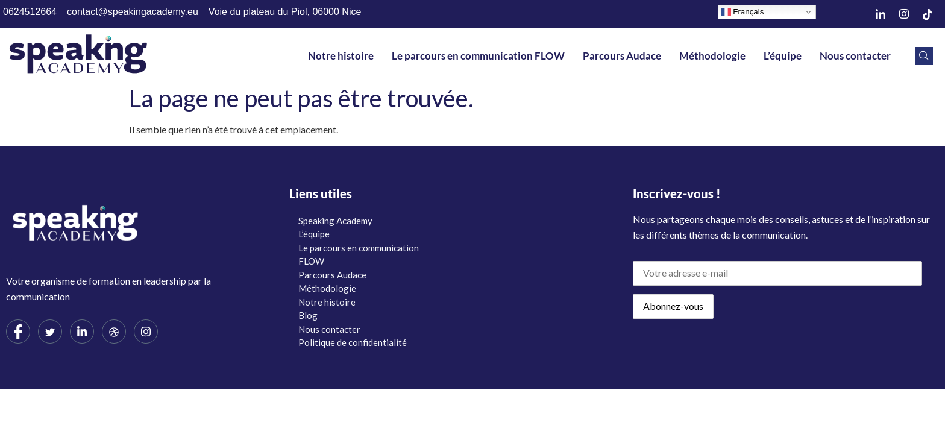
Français (742, 12)
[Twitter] (50, 331)
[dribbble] (114, 331)
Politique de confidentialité (352, 342)
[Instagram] (904, 14)
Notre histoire (341, 55)
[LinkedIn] (880, 14)
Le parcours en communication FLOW (478, 55)
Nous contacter (855, 55)
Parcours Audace (622, 55)
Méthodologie (712, 55)
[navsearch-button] (924, 56)
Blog (308, 315)
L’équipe (783, 55)
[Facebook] (18, 331)
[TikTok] (927, 14)
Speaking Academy (335, 220)
